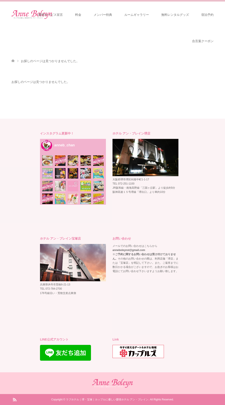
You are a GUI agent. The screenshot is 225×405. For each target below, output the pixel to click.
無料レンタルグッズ (175, 14)
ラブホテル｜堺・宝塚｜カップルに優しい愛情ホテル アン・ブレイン (107, 399)
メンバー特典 (103, 14)
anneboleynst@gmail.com (128, 250)
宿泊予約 (207, 14)
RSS (14, 399)
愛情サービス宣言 (50, 14)
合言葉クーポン (203, 41)
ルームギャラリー (136, 14)
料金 (78, 14)
